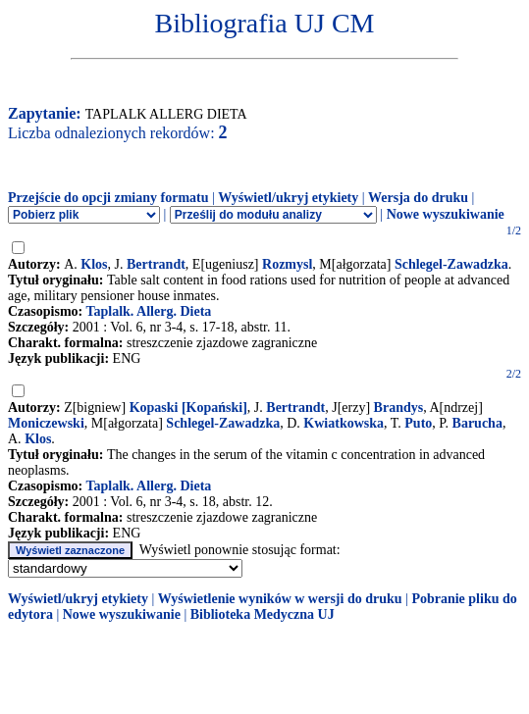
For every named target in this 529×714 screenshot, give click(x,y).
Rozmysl (287, 264)
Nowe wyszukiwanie (445, 214)
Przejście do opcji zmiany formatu (108, 197)
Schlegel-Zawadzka (451, 264)
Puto (418, 423)
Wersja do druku (418, 197)
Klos (93, 264)
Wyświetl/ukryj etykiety (288, 197)
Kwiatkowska (343, 423)
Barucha (477, 423)
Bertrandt (156, 264)
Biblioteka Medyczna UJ (262, 614)
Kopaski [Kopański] (188, 407)
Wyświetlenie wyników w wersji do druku (280, 598)
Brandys (399, 407)
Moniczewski (46, 423)
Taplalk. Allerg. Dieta (148, 311)
